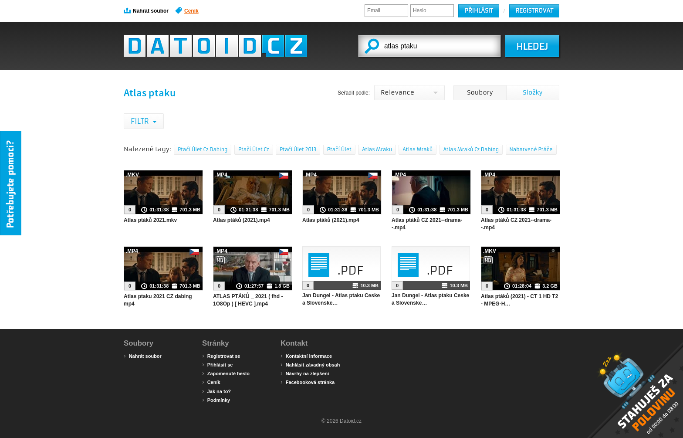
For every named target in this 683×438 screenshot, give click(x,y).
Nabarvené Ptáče (531, 149)
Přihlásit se (217, 364)
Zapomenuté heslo (226, 373)
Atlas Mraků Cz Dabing (471, 149)
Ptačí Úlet (339, 149)
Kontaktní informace (306, 355)
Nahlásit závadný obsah (310, 364)
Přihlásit (478, 10)
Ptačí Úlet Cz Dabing (203, 149)
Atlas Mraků (417, 149)
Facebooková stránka (308, 381)
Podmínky (216, 399)
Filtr (140, 121)
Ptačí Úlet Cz (253, 149)
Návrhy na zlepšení (305, 373)
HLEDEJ (532, 46)
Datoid (215, 46)
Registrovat (534, 10)
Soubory (480, 92)
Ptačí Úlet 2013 (298, 149)
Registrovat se (221, 355)
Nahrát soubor (146, 10)
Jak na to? (216, 390)
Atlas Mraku (377, 149)
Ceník (187, 10)
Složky (532, 92)
